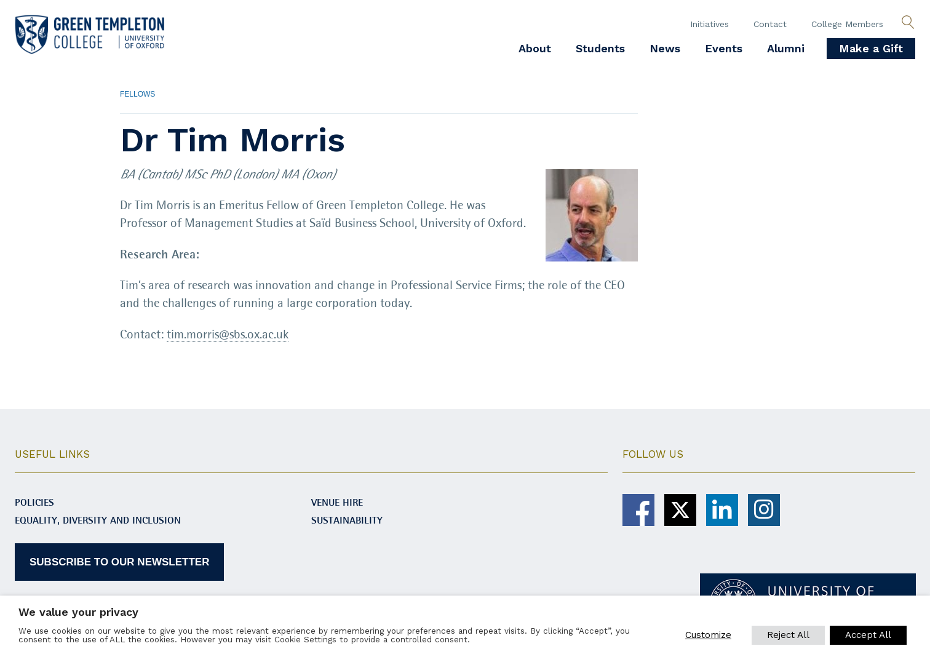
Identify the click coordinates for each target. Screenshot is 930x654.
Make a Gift (871, 48)
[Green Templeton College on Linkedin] (722, 509)
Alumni (786, 48)
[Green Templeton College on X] (680, 509)
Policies (34, 502)
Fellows (137, 94)
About (535, 48)
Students (600, 48)
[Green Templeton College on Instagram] (764, 509)
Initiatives (709, 24)
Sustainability (347, 520)
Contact (770, 24)
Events (723, 48)
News (665, 48)
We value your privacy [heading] (78, 611)
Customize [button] (708, 634)
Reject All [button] (788, 634)
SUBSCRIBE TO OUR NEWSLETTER (119, 561)
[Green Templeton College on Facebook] (638, 509)
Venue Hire (337, 502)
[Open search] (907, 22)
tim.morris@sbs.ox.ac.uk (227, 335)
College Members (847, 24)
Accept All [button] (868, 634)
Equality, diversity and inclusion (98, 520)
